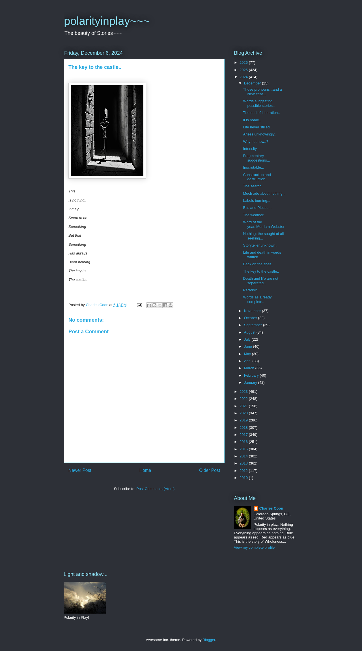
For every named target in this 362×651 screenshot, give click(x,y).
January (251, 382)
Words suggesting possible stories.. (259, 103)
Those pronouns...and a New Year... (262, 91)
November (253, 311)
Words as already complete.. (257, 299)
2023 (244, 391)
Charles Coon (271, 508)
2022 (244, 398)
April (248, 361)
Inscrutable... (253, 167)
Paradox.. (251, 290)
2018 (244, 427)
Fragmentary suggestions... (256, 158)
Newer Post (79, 470)
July (248, 339)
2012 (244, 470)
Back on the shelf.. (258, 264)
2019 (244, 420)
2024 (244, 77)
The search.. (253, 186)
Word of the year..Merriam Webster (263, 224)
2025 (244, 70)
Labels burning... (256, 200)
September (253, 325)
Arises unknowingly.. (259, 134)
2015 (244, 449)
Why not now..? (255, 141)
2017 (244, 434)
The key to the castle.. (261, 271)
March (249, 368)
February (252, 375)
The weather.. (254, 215)
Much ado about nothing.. (264, 193)
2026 (244, 62)
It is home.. (252, 120)
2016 (244, 442)
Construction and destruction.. (257, 177)
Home (145, 470)
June (248, 346)
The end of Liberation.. (261, 113)
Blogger (208, 640)
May (248, 354)
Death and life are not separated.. (260, 280)
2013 (244, 463)
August (250, 332)
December (253, 83)
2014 (244, 456)
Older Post (209, 470)
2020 (244, 413)
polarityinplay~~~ (107, 21)
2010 (244, 478)
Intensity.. (250, 149)
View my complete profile (254, 547)
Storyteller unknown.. (260, 245)
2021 (244, 406)
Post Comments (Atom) (155, 489)
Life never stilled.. (257, 127)
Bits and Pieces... (257, 207)
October (251, 318)
